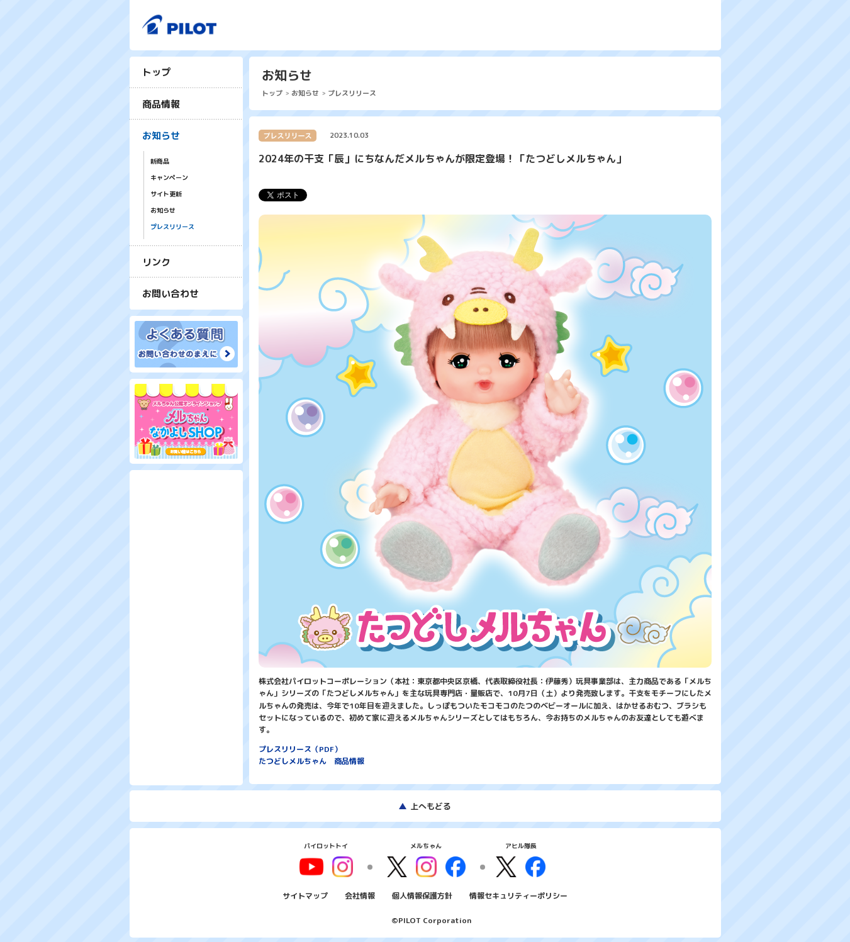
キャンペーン (169, 178)
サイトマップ (305, 894)
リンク (156, 262)
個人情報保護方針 (422, 894)
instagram (426, 865)
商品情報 (161, 104)
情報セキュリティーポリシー (518, 894)
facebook (453, 865)
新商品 (159, 161)
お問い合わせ (170, 293)
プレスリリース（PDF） (300, 749)
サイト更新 (166, 194)
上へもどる (430, 806)
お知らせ (161, 135)
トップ (156, 72)
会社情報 (360, 894)
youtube (316, 865)
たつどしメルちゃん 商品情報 (311, 761)
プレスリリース (172, 227)
